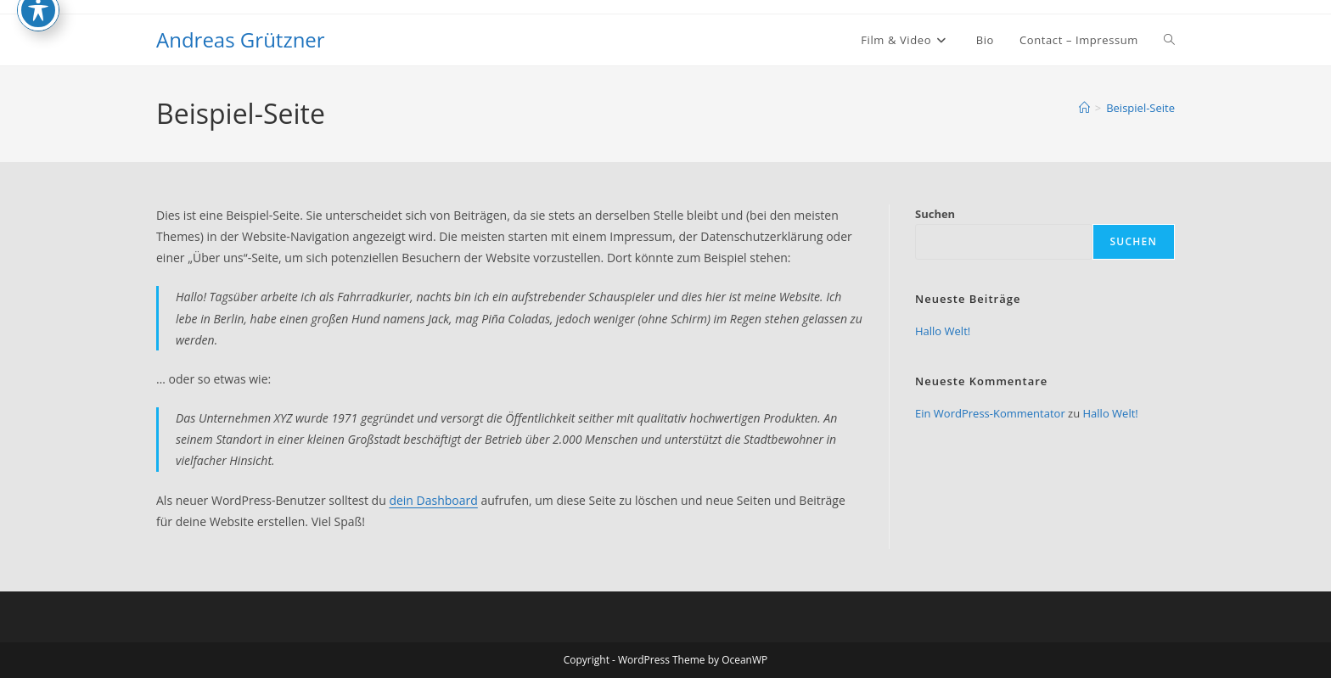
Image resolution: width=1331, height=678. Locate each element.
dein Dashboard (433, 500)
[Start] (1084, 107)
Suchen (935, 213)
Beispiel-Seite (1140, 107)
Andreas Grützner (240, 39)
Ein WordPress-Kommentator (990, 413)
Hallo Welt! (942, 331)
